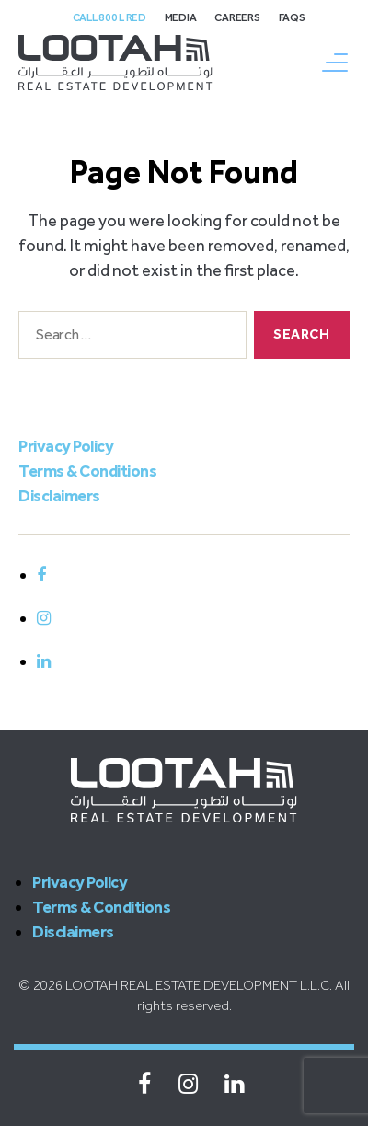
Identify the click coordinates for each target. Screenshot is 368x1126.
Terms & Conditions (87, 471)
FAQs (292, 17)
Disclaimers (59, 496)
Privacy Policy (65, 446)
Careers (236, 17)
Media (181, 17)
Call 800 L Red (109, 17)
